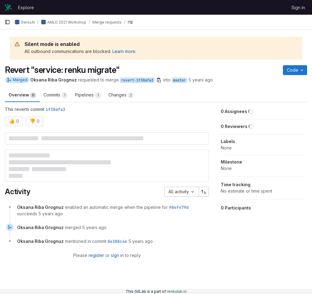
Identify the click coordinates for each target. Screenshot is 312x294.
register (96, 255)
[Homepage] (8, 7)
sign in (117, 255)
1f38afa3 (55, 109)
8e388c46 (117, 241)
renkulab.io (177, 291)
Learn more (123, 51)
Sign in (298, 7)
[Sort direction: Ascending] (204, 192)
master (179, 80)
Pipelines (88, 95)
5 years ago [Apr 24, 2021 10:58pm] (200, 79)
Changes (121, 95)
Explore (26, 7)
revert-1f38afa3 (137, 80)
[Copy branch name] (159, 80)
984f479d (179, 207)
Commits (55, 95)
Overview (22, 95)
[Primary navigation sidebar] (7, 22)
